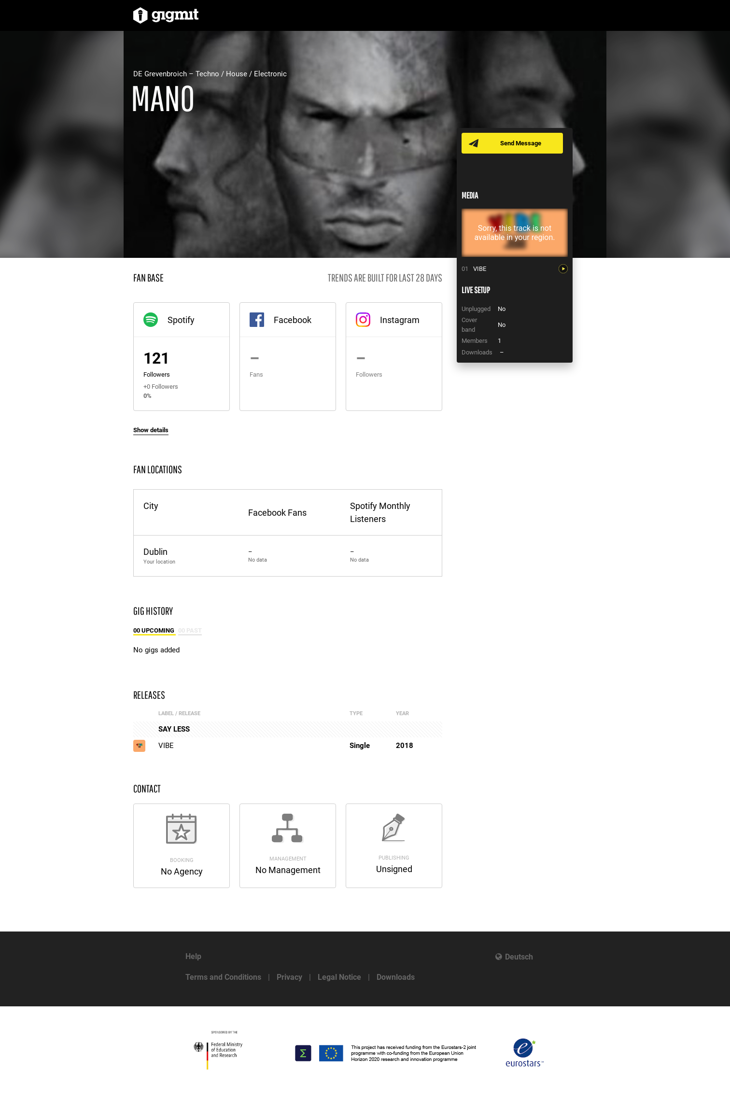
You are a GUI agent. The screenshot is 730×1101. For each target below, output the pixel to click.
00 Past (190, 630)
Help (193, 956)
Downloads (396, 977)
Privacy (289, 977)
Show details (150, 430)
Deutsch (519, 956)
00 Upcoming (154, 630)
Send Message (520, 143)
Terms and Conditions (223, 977)
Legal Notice (339, 977)
